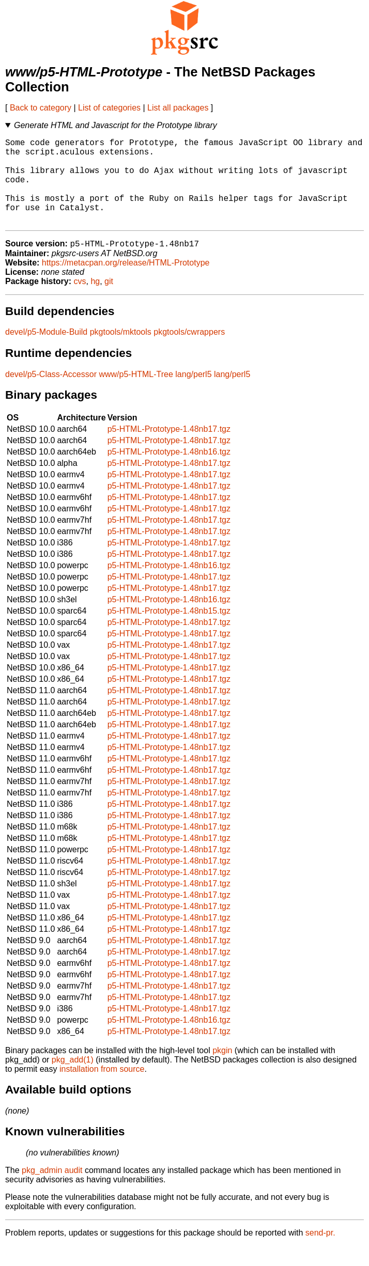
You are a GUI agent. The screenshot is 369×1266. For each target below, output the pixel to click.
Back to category (40, 107)
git (108, 301)
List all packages (177, 107)
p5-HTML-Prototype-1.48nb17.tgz (168, 449)
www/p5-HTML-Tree (136, 394)
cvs (80, 301)
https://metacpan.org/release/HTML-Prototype (126, 282)
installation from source (102, 1089)
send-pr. (320, 1252)
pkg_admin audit (52, 1190)
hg (95, 301)
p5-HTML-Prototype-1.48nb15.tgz (168, 631)
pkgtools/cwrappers (189, 352)
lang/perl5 (193, 394)
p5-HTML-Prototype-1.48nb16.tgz (168, 471)
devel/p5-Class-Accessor (51, 394)
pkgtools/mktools (120, 352)
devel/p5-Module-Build (46, 352)
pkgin (222, 1070)
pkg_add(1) (73, 1079)
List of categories (109, 107)
